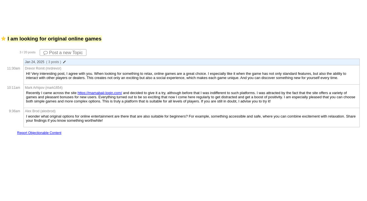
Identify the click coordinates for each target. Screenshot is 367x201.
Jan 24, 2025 (45, 62)
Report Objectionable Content (39, 133)
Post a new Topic (63, 52)
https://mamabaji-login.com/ (99, 93)
